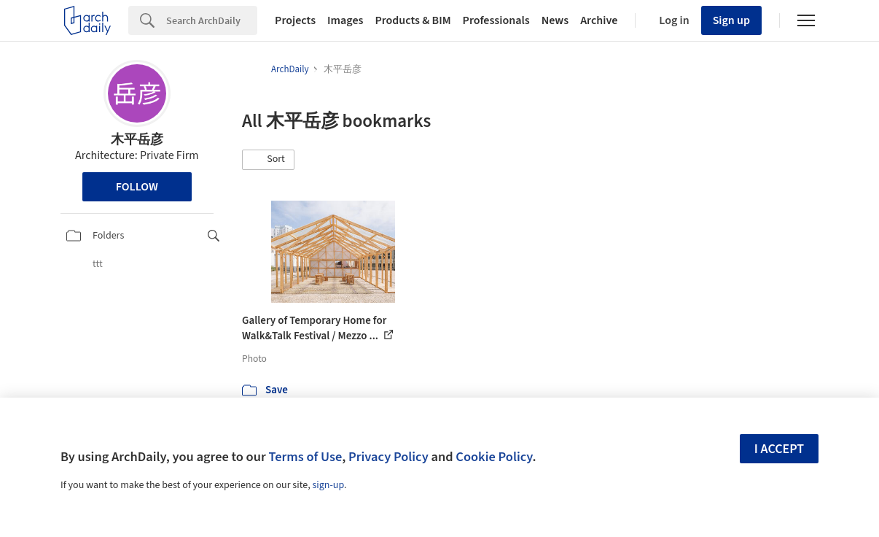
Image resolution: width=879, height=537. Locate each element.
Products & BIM (412, 20)
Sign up (731, 20)
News (555, 20)
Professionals (496, 20)
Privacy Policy (388, 456)
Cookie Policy (494, 456)
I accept (779, 449)
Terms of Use (305, 456)
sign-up (328, 485)
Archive (598, 20)
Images (345, 20)
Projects (295, 20)
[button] (268, 160)
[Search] (211, 20)
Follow (137, 187)
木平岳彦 (137, 140)
